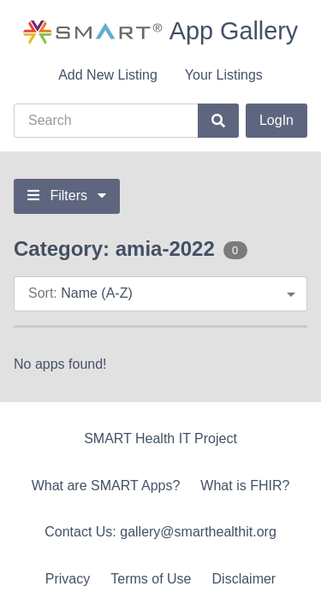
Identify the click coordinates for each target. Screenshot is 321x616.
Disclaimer (244, 579)
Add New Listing (108, 75)
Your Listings (224, 75)
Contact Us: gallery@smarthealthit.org (160, 531)
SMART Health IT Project (160, 438)
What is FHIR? (244, 485)
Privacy (67, 579)
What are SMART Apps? (106, 485)
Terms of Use (150, 579)
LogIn (276, 120)
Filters (66, 195)
